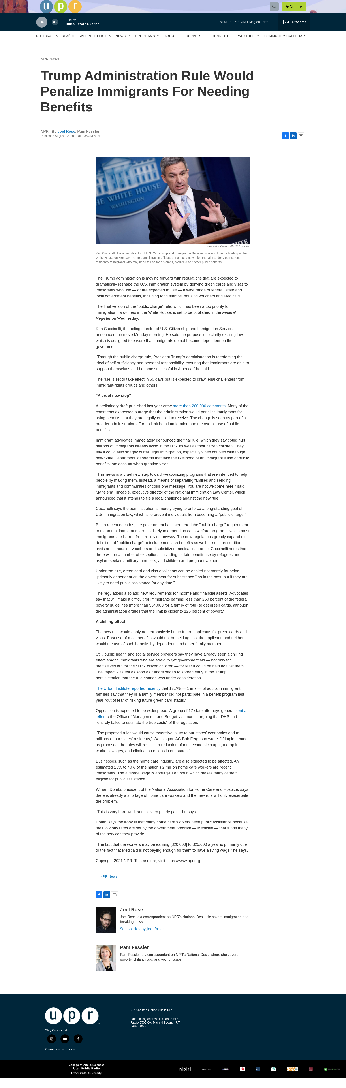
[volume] (55, 32)
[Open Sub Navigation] (129, 46)
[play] (41, 32)
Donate (298, 11)
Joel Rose (66, 141)
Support (194, 46)
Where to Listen (95, 46)
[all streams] (294, 32)
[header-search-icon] (276, 11)
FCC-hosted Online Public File (151, 1020)
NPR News (50, 69)
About (170, 46)
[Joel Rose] (106, 930)
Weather (246, 46)
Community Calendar (284, 46)
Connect (220, 46)
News (121, 46)
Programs (145, 46)
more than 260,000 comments (199, 416)
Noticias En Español (55, 46)
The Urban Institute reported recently (128, 698)
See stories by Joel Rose (142, 938)
